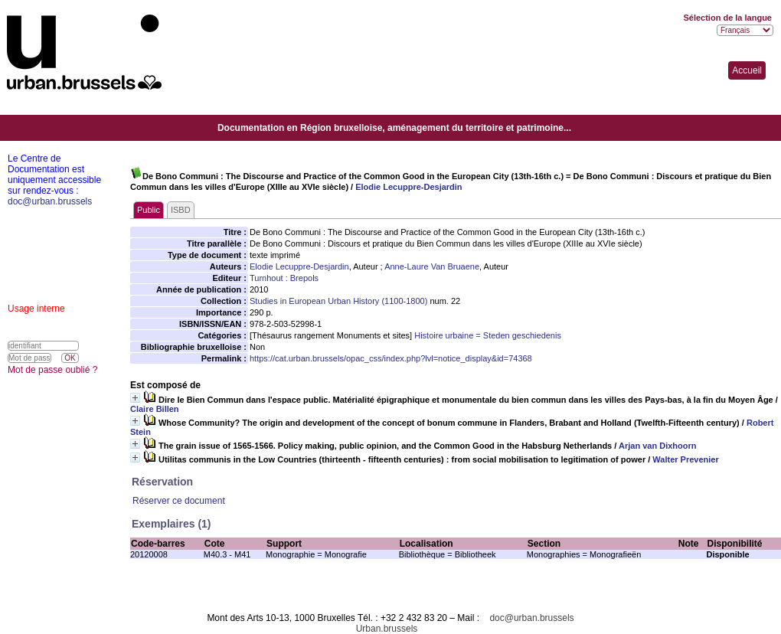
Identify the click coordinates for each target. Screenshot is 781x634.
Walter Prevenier (685, 459)
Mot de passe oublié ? (52, 369)
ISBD (181, 209)
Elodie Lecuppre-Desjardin (408, 186)
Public (148, 209)
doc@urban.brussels (531, 618)
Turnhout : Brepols (284, 278)
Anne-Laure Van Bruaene (431, 266)
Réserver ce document (178, 500)
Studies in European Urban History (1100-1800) (338, 301)
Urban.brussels (387, 628)
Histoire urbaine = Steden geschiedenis (487, 335)
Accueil (747, 70)
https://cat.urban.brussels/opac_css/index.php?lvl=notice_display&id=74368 (391, 358)
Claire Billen (154, 408)
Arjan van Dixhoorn (657, 445)
